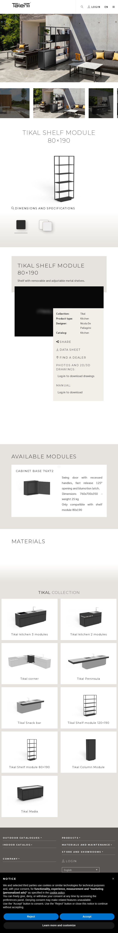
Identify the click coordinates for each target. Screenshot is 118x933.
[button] (113, 879)
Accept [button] (87, 916)
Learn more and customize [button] (59, 925)
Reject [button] (31, 916)
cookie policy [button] (57, 892)
